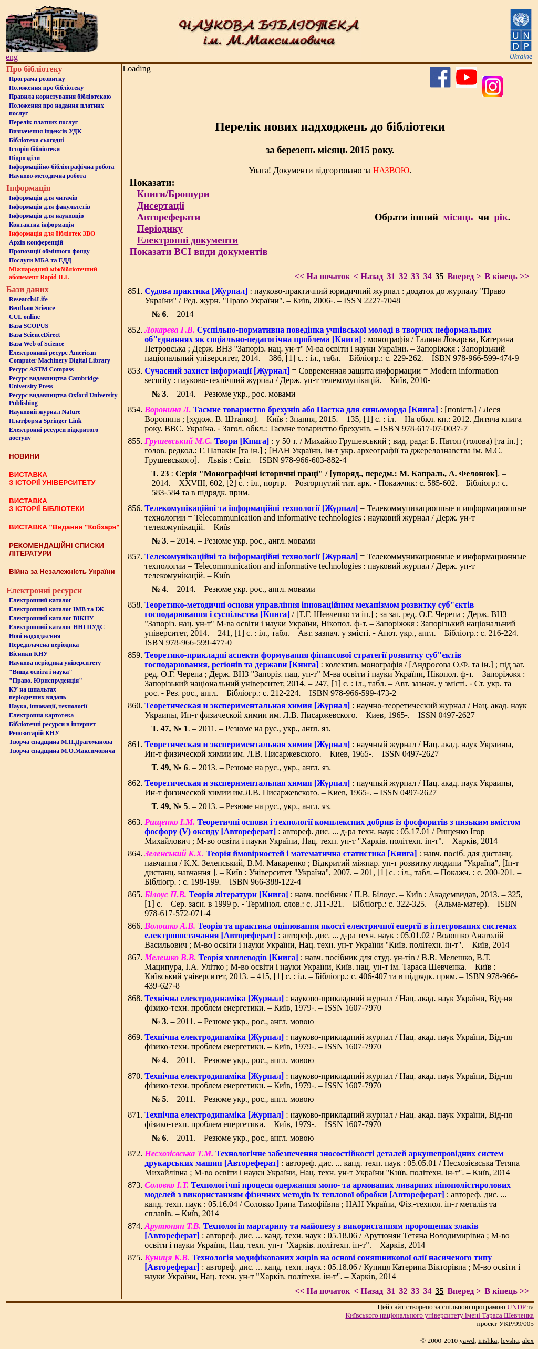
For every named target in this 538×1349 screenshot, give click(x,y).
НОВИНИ (24, 456)
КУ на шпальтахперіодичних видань (37, 693)
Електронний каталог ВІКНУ (51, 618)
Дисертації (160, 205)
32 (403, 276)
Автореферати (168, 216)
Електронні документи (187, 240)
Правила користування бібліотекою (60, 96)
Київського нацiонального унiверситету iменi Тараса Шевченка (439, 1315)
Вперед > (464, 276)
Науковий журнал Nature (44, 412)
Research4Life (28, 299)
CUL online (24, 317)
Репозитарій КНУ (34, 733)
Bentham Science (32, 308)
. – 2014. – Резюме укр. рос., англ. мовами (233, 540)
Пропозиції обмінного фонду (49, 251)
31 (391, 276)
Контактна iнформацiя (41, 224)
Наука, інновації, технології (48, 706)
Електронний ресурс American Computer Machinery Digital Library (59, 356)
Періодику (159, 228)
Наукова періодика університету (55, 662)
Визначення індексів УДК (45, 131)
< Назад (368, 276)
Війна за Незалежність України (62, 572)
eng (12, 56)
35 (439, 276)
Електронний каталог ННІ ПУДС (57, 627)
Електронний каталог (40, 600)
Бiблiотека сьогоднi (36, 140)
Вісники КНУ (28, 653)
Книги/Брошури (173, 193)
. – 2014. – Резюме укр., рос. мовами (223, 393)
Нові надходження (34, 636)
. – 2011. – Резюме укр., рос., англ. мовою (232, 1021)
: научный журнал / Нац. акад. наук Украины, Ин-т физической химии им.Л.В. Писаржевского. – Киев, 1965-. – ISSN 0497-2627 (328, 788)
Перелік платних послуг (43, 122)
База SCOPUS (28, 326)
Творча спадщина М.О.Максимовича (62, 751)
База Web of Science (36, 343)
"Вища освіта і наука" (41, 671)
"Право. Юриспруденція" (45, 680)
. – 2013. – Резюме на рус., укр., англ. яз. (241, 767)
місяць (458, 216)
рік (501, 216)
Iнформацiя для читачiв (43, 197)
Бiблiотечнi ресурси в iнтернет (52, 724)
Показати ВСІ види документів (198, 251)
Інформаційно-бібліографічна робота (61, 167)
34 (427, 276)
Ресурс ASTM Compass (41, 369)
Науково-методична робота (47, 175)
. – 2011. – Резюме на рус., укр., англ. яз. (240, 728)
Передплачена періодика (44, 645)
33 (415, 276)
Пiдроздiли (24, 158)
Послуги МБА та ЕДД (40, 260)
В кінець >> (506, 276)
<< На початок (322, 276)
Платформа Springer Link (45, 420)
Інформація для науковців (46, 215)
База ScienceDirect (34, 334)
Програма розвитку (37, 78)
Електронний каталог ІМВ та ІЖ (56, 609)
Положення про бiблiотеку (46, 87)
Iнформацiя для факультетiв (49, 206)
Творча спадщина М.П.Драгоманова (60, 742)
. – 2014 (172, 314)
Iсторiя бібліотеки (34, 149)
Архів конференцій (36, 242)
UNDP (516, 1307)
